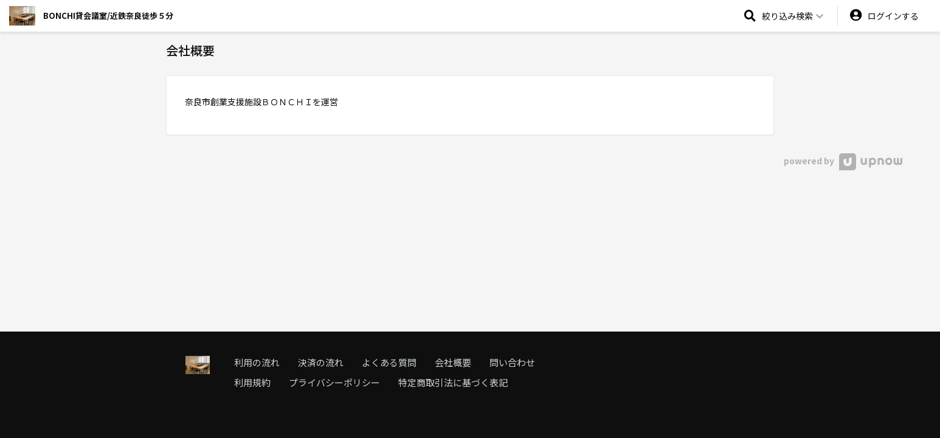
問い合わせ (512, 362)
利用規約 (252, 382)
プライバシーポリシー (334, 382)
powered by (843, 161)
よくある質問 (389, 362)
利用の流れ (257, 362)
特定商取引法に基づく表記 (453, 382)
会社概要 (453, 362)
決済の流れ (321, 362)
